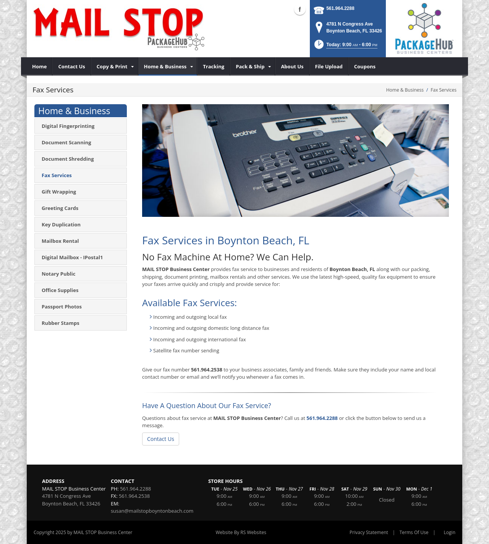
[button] (345, 47)
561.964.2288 (340, 8)
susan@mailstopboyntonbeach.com (152, 510)
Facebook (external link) (300, 9)
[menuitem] (39, 66)
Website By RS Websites (240, 532)
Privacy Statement (369, 532)
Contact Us (160, 438)
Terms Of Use (414, 532)
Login (449, 532)
